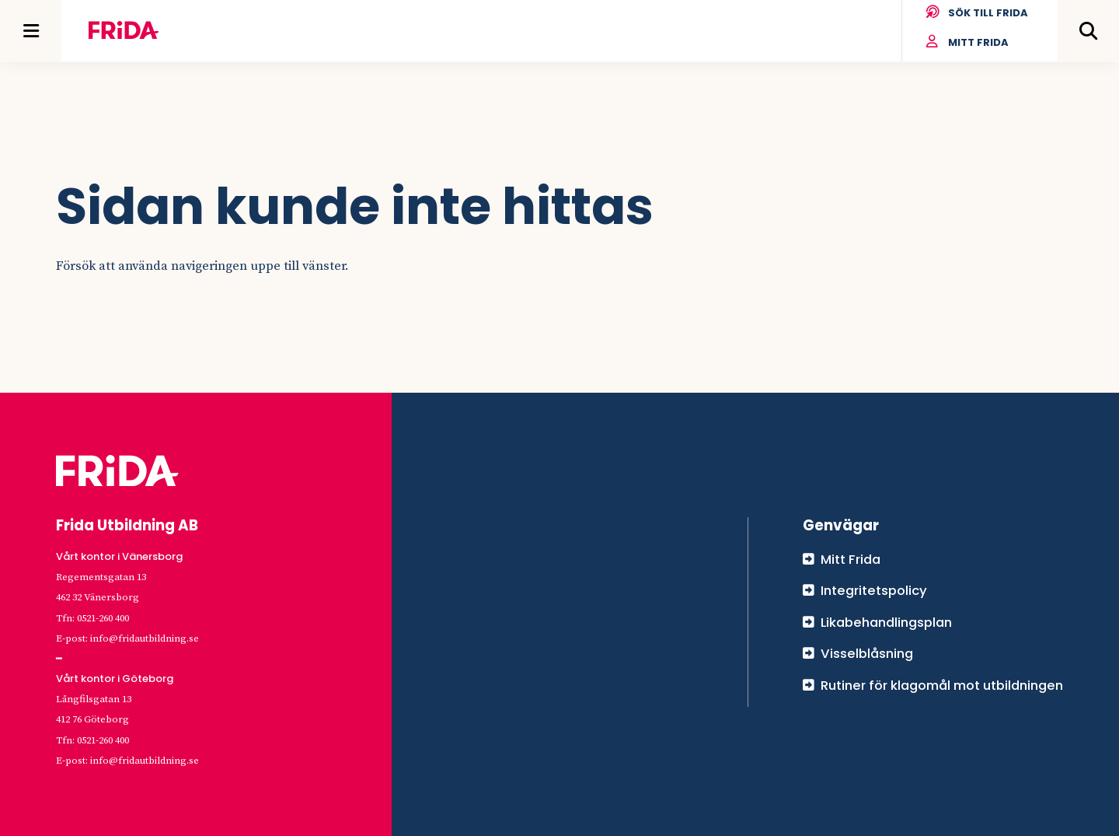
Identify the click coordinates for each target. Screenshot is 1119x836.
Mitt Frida (967, 42)
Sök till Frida (976, 13)
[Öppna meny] (31, 31)
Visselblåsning (867, 653)
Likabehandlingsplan (886, 622)
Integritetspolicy (874, 590)
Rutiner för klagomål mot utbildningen (942, 685)
